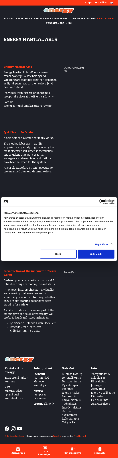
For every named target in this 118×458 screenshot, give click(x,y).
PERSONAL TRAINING (59, 23)
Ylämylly (44, 404)
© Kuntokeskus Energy (15, 436)
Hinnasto (97, 396)
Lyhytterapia (70, 419)
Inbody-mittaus (71, 407)
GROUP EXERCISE (19, 19)
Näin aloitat (98, 381)
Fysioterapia (70, 385)
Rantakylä (40, 385)
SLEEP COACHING (86, 19)
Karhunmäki (41, 378)
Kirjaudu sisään (96, 3)
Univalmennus (71, 400)
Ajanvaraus (98, 389)
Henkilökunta (99, 400)
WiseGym (57, 436)
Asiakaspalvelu (100, 404)
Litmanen (39, 398)
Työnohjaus (69, 404)
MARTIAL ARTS (105, 19)
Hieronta (67, 389)
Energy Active (71, 393)
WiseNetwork (80, 436)
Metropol (39, 381)
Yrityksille (68, 422)
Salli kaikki (96, 254)
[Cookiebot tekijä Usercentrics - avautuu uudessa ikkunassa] (101, 201)
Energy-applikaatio (103, 393)
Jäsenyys (96, 385)
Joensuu (39, 374)
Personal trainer (72, 381)
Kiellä (58, 254)
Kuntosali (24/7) (72, 374)
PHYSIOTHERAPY (39, 19)
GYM (6, 19)
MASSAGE (55, 19)
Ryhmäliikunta (72, 378)
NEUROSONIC (69, 19)
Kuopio (38, 391)
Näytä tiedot (102, 244)
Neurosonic (69, 396)
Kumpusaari (40, 394)
